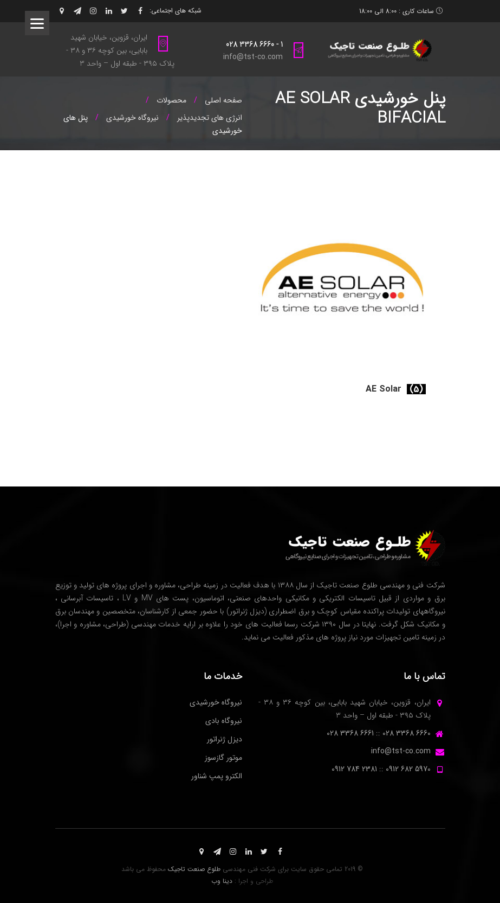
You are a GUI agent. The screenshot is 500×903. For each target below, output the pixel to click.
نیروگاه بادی (223, 721)
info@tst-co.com (253, 57)
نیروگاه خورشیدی (132, 118)
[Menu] (37, 23)
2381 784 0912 (354, 769)
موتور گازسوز (223, 758)
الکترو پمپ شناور (216, 776)
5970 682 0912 (408, 769)
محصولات (171, 100)
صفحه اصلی (223, 100)
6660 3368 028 (406, 733)
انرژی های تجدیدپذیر (209, 118)
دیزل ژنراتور (224, 739)
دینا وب (221, 881)
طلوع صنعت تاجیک (194, 869)
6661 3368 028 (350, 733)
